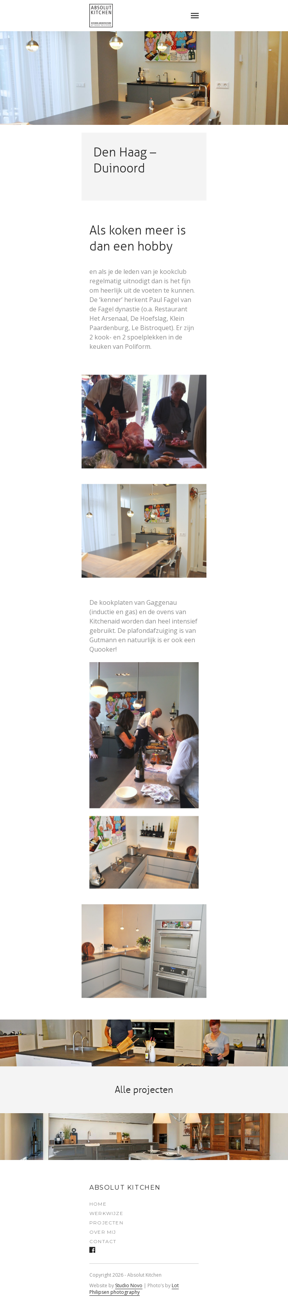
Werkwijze (106, 1213)
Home (98, 1204)
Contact (102, 1241)
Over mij (102, 1232)
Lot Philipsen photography (134, 1288)
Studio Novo (128, 1285)
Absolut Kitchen (125, 1187)
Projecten (106, 1223)
